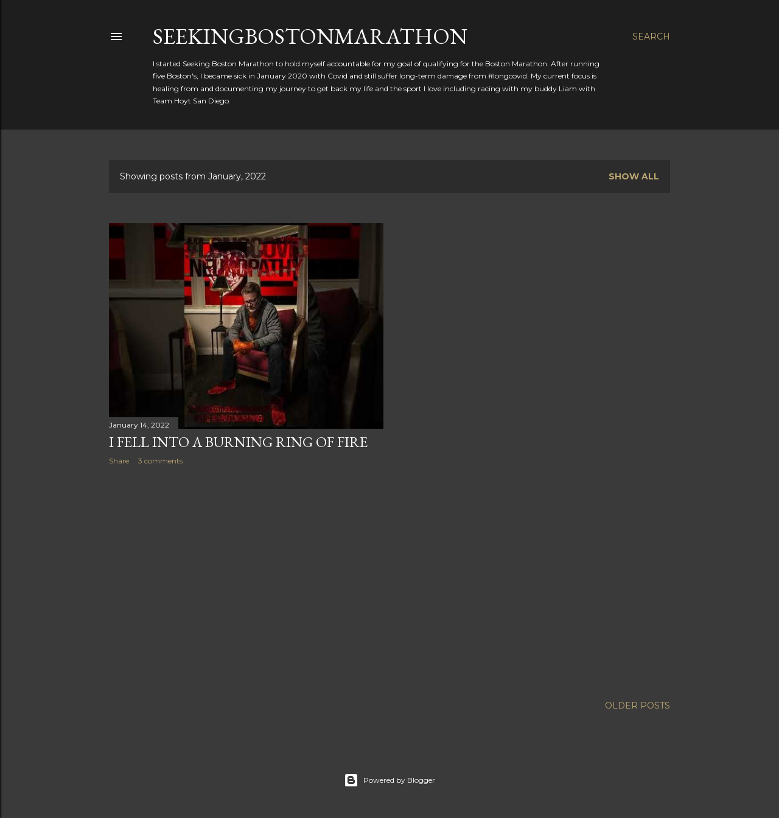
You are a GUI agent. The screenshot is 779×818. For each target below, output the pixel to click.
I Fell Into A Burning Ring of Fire (238, 441)
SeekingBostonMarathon (310, 36)
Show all (634, 176)
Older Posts (637, 705)
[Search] (651, 36)
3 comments (160, 460)
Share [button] (119, 460)
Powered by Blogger (389, 780)
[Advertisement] (246, 581)
